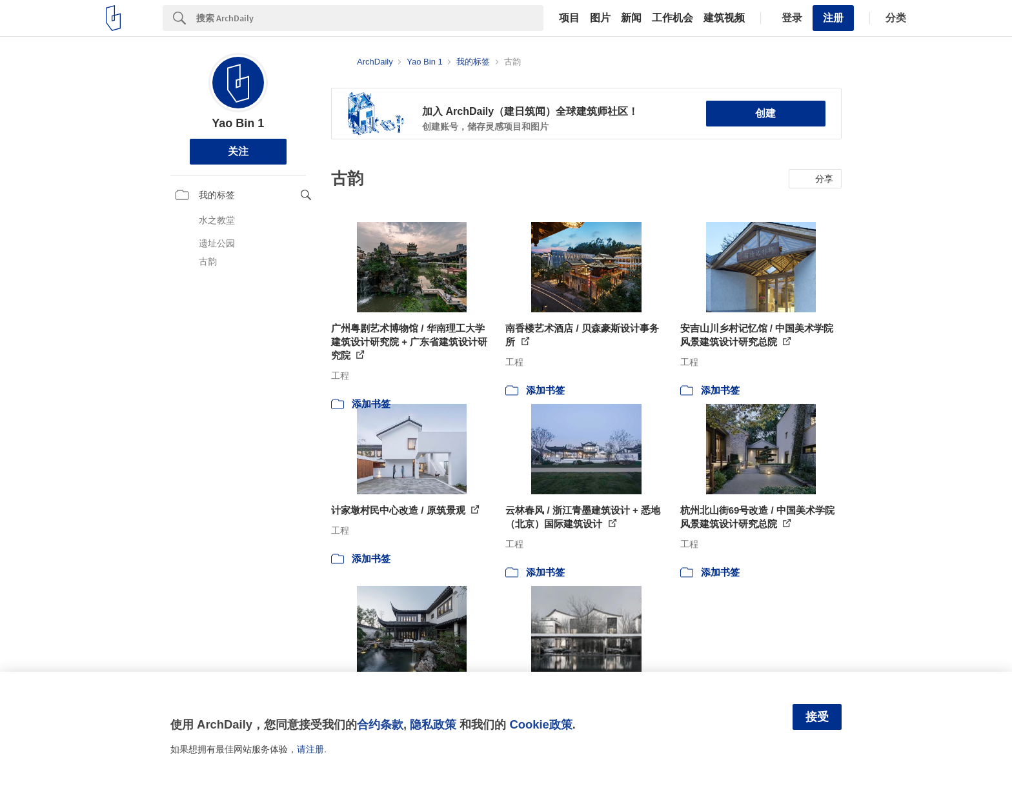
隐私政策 (433, 724)
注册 (833, 17)
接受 (817, 716)
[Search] (369, 18)
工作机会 (672, 18)
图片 (600, 18)
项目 (569, 18)
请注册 (310, 749)
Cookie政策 (540, 724)
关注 (238, 151)
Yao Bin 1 (238, 123)
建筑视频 (724, 18)
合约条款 (380, 724)
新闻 (631, 18)
